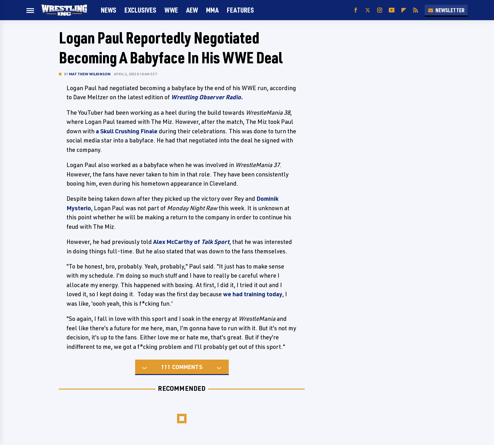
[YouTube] (391, 10)
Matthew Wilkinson (90, 74)
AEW (192, 10)
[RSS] (415, 10)
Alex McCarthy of (191, 242)
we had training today (252, 294)
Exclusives (140, 10)
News (108, 10)
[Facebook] (356, 10)
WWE (171, 10)
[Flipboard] (403, 10)
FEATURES (240, 10)
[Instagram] (379, 10)
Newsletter (446, 10)
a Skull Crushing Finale (127, 131)
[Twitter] (367, 10)
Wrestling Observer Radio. (207, 97)
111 (165, 366)
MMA (212, 10)
